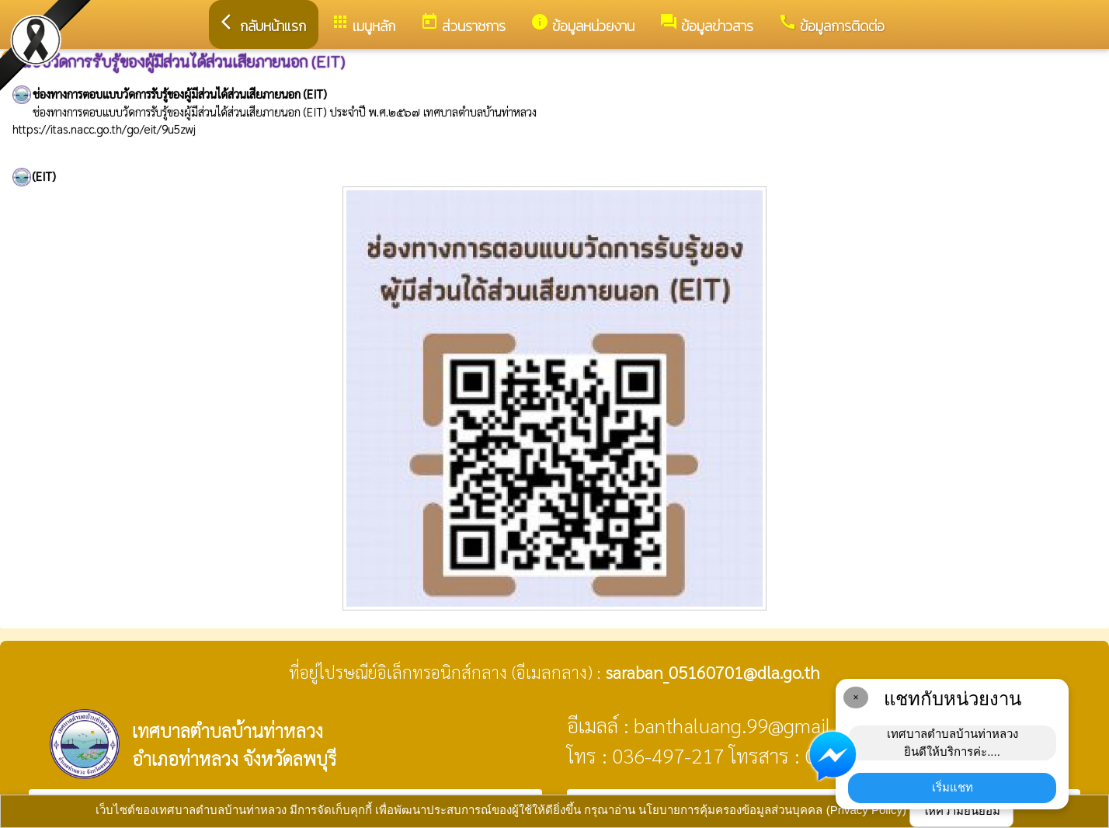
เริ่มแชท (952, 787)
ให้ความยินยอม (961, 810)
